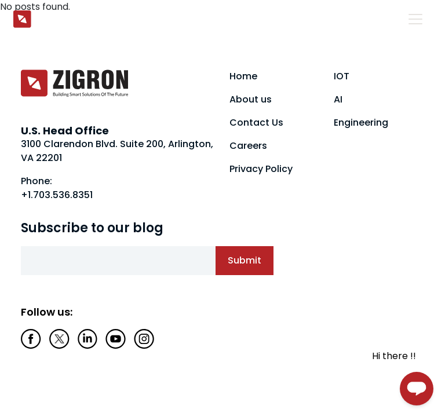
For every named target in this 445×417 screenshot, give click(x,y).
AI (338, 99)
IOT (341, 76)
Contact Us (256, 122)
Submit (244, 260)
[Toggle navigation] (415, 19)
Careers (248, 145)
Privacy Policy (261, 168)
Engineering (361, 122)
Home (243, 76)
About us (250, 99)
